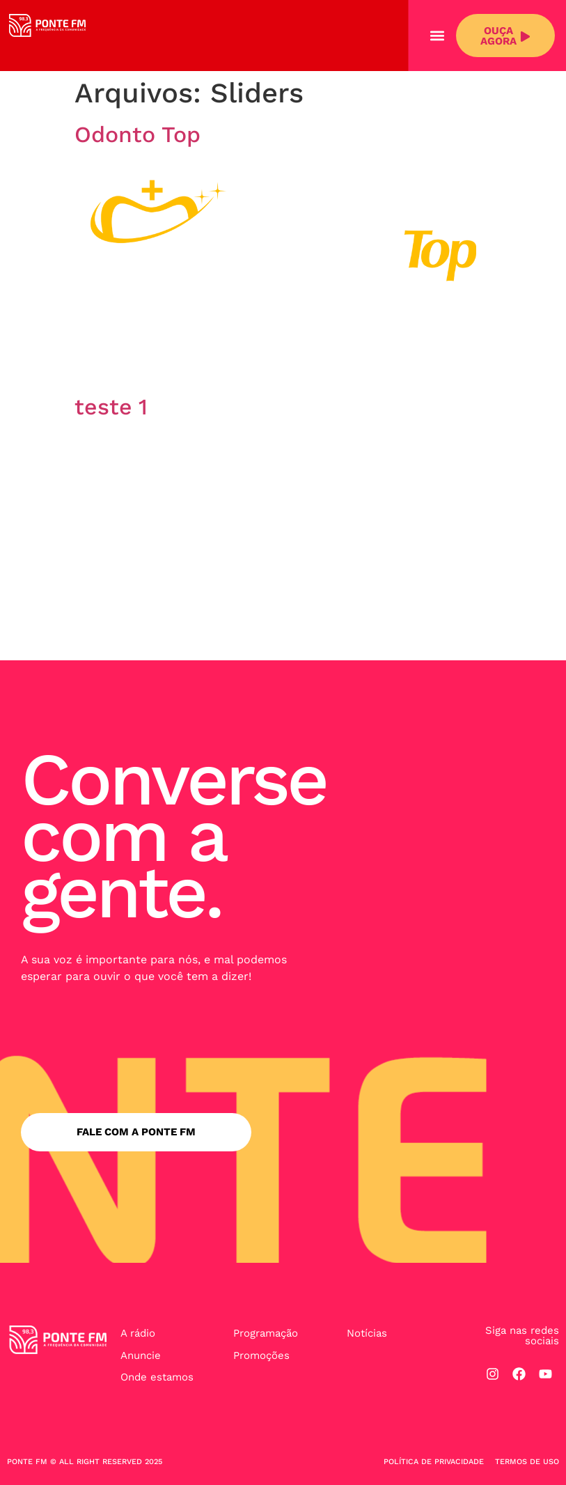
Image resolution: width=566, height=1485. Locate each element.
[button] (437, 35)
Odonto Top (137, 134)
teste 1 (111, 407)
